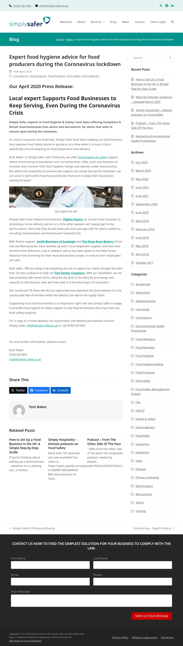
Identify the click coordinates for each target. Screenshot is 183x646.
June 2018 (142, 238)
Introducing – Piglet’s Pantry (154, 528)
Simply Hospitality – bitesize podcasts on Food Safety (63, 444)
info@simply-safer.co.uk (53, 5)
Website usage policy (144, 637)
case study (143, 309)
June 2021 (142, 196)
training (141, 511)
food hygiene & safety (92, 157)
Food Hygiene (38, 76)
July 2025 (141, 162)
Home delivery (90, 76)
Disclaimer (167, 637)
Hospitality (143, 436)
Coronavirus (21, 76)
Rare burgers (144, 486)
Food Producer (56, 76)
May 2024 (142, 179)
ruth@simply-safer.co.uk (25, 359)
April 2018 (142, 254)
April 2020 (142, 221)
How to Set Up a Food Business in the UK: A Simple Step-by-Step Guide (25, 446)
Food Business (145, 347)
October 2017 (145, 263)
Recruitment (144, 494)
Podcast (141, 469)
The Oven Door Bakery (97, 242)
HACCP (140, 411)
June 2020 (142, 212)
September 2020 (146, 204)
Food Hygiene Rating (149, 364)
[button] (172, 21)
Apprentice (143, 293)
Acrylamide (143, 284)
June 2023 (142, 187)
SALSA (140, 502)
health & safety (145, 419)
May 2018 (142, 246)
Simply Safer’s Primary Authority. (32, 528)
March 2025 (143, 171)
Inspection (143, 444)
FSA (138, 402)
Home (60, 39)
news (139, 461)
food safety (73, 76)
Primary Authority (147, 477)
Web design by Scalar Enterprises (25, 640)
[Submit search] (170, 57)
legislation (142, 452)
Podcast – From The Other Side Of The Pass (104, 442)
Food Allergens (145, 339)
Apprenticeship (145, 301)
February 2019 (145, 229)
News (69, 39)
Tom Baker (38, 406)
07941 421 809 (26, 5)
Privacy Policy (120, 637)
